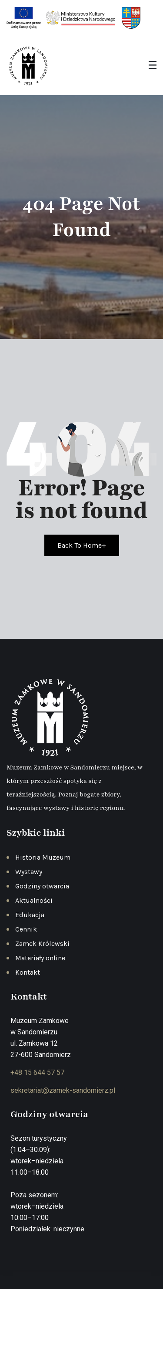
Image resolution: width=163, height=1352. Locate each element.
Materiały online (40, 958)
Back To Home (81, 545)
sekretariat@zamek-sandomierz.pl (62, 1090)
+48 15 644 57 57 (37, 1072)
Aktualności (34, 900)
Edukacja (29, 915)
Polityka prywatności (63, 1328)
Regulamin (115, 1328)
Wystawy (28, 871)
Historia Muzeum (42, 857)
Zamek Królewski (42, 943)
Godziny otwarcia (42, 886)
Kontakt (27, 972)
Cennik (26, 929)
